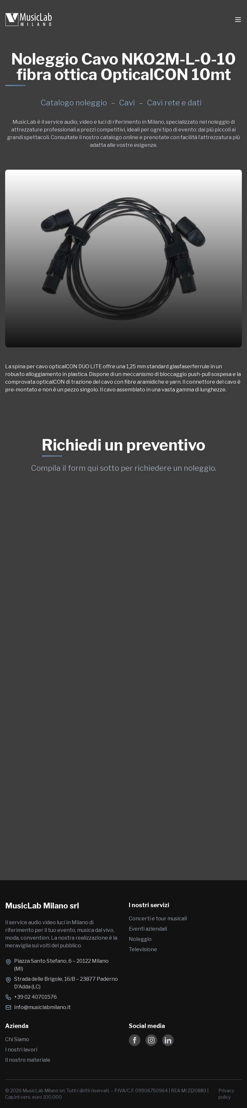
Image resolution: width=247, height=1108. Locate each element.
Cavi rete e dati (174, 102)
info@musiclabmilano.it (42, 1007)
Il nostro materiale (27, 1060)
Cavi (128, 102)
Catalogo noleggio (73, 102)
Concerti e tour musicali (158, 919)
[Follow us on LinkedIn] (168, 1040)
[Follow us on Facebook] (134, 1040)
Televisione (143, 949)
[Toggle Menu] (238, 19)
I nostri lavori (21, 1050)
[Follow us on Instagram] (151, 1040)
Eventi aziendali (148, 929)
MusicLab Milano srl (42, 905)
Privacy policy (226, 1094)
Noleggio (140, 939)
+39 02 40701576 (35, 997)
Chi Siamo (17, 1039)
